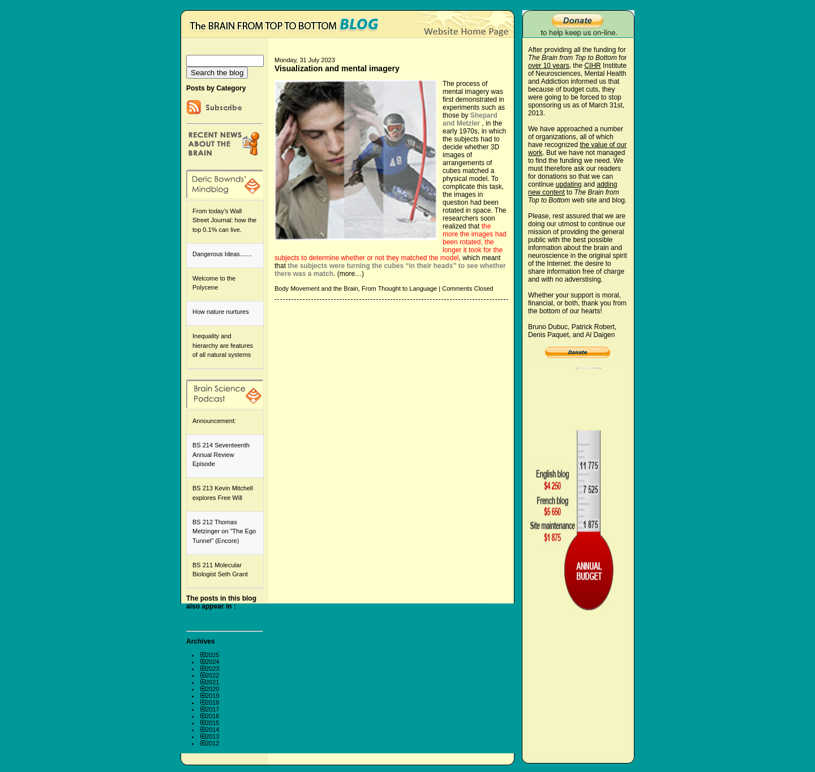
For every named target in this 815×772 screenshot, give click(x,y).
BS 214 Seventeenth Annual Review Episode (221, 454)
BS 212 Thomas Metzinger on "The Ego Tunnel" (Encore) (224, 531)
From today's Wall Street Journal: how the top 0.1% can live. (224, 220)
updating (569, 184)
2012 (212, 743)
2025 (212, 655)
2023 (212, 668)
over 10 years (548, 66)
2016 (212, 716)
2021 (212, 682)
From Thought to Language (399, 288)
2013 (212, 736)
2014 (212, 729)
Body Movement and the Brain (316, 288)
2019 (212, 695)
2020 (212, 688)
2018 (212, 702)
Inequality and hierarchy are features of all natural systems (222, 345)
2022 (212, 675)
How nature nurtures (220, 311)
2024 (212, 661)
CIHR (592, 66)
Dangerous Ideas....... (222, 254)
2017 (212, 709)
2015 (212, 722)
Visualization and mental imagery (337, 68)
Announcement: (214, 420)
